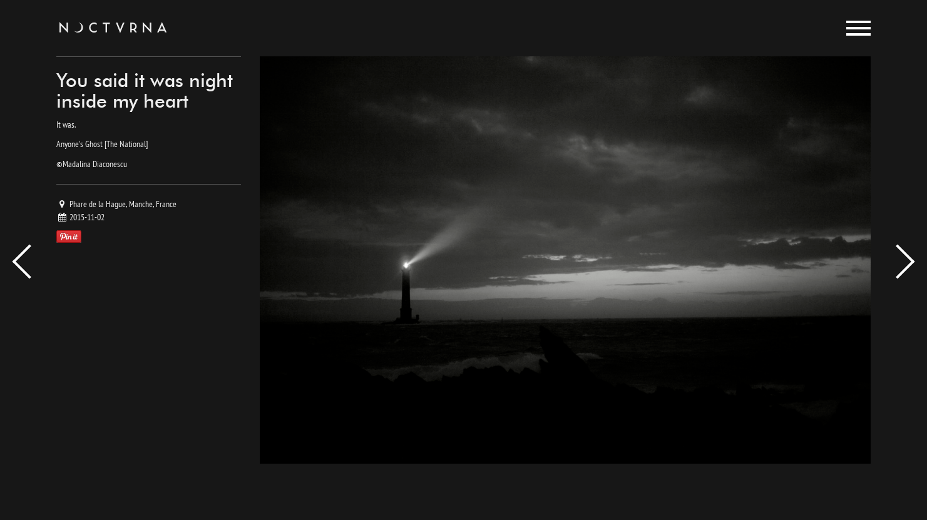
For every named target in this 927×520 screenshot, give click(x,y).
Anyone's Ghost (79, 144)
